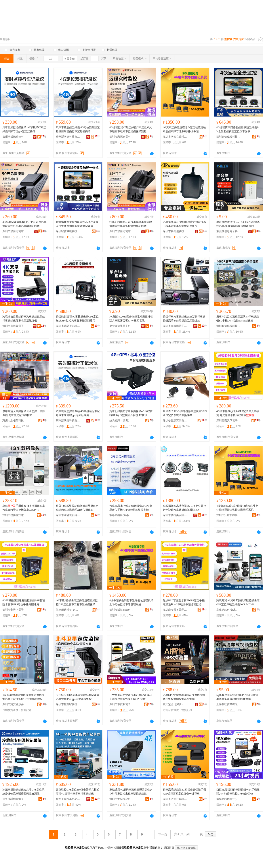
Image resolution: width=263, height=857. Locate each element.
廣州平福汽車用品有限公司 (68, 799)
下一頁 (162, 834)
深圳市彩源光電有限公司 (121, 136)
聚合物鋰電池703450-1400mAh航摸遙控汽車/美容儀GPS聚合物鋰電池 (238, 224)
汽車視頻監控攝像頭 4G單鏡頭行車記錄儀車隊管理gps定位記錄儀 (24, 129)
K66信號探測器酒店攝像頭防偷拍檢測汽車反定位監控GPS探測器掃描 (23, 697)
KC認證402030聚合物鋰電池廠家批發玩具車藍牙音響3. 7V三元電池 (131, 318)
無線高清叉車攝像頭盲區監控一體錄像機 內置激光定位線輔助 (23, 413)
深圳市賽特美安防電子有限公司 (175, 515)
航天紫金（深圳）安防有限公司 (175, 704)
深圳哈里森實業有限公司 (175, 420)
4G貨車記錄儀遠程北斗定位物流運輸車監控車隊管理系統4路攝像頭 (184, 129)
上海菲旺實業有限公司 (228, 704)
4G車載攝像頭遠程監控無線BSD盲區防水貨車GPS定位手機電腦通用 (23, 602)
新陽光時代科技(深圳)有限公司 (228, 799)
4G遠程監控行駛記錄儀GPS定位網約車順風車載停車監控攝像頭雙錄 (130, 129)
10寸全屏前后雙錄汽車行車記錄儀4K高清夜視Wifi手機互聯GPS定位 (130, 697)
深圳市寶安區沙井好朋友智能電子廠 (14, 704)
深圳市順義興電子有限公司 (14, 325)
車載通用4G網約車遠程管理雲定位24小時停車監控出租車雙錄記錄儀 (130, 791)
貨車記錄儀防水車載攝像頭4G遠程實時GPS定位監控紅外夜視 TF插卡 (130, 413)
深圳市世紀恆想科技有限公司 (121, 799)
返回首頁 (169, 847)
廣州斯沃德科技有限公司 (14, 136)
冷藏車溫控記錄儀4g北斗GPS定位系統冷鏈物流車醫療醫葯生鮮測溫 (23, 791)
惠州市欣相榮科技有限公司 (14, 420)
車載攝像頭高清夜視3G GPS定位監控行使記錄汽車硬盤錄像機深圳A (184, 507)
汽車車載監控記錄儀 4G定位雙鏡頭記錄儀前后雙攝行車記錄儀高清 (78, 129)
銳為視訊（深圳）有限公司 (121, 420)
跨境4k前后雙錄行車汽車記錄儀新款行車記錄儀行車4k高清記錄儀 (23, 318)
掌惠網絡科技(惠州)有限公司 (121, 515)
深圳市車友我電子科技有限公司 (121, 704)
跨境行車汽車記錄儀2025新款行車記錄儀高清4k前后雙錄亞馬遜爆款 (184, 318)
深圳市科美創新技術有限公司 (175, 231)
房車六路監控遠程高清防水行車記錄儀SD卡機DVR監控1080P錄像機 (237, 318)
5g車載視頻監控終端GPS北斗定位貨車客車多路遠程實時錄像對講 (237, 697)
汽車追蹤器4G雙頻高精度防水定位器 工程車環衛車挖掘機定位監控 (184, 224)
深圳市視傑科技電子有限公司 (14, 515)
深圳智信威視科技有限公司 (228, 136)
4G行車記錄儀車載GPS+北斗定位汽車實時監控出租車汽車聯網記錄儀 (24, 224)
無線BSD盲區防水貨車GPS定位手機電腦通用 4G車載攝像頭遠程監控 (184, 602)
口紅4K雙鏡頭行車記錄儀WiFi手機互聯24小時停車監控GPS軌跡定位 (237, 791)
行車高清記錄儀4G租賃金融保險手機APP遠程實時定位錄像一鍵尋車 (184, 791)
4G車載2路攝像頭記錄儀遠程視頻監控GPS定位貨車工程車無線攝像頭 (77, 602)
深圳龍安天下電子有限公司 (228, 420)
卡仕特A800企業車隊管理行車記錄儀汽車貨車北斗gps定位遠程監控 (77, 697)
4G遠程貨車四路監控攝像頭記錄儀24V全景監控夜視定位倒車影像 (237, 129)
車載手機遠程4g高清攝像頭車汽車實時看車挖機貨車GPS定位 (23, 507)
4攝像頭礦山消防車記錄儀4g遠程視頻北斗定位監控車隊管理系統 (131, 602)
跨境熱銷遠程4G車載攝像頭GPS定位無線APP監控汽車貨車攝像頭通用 (77, 318)
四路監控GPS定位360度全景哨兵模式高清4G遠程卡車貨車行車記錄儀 (77, 791)
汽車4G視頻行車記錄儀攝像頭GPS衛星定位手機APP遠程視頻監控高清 (130, 507)
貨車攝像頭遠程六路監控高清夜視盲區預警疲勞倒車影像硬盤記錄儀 (77, 224)
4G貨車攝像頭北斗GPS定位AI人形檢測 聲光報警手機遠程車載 (237, 413)
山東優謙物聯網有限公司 (14, 799)
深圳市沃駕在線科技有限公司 (175, 136)
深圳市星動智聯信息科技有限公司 (68, 704)
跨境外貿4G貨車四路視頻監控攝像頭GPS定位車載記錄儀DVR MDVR (237, 602)
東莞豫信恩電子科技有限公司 (228, 231)
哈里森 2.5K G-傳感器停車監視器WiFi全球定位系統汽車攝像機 (185, 413)
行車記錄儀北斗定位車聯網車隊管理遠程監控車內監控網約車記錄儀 (130, 224)
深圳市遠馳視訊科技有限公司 (68, 325)
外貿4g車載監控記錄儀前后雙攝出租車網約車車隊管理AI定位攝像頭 (77, 507)
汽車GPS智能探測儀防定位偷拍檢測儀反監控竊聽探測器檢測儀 (184, 697)
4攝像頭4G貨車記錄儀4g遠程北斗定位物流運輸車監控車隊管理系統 (237, 507)
